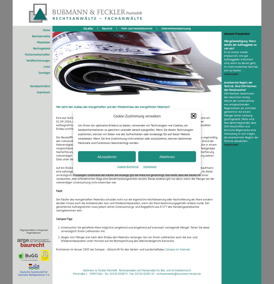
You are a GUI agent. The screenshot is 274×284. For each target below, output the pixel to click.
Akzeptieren (106, 156)
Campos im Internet (177, 249)
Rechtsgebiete (41, 48)
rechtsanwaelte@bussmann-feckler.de (178, 273)
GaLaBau (88, 28)
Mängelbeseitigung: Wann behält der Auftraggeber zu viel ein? (240, 44)
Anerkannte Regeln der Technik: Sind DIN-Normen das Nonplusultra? (240, 86)
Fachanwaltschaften (37, 54)
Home (46, 30)
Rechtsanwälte (41, 36)
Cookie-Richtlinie (127, 166)
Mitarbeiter (43, 42)
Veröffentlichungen (38, 60)
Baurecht (107, 28)
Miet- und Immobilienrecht (136, 28)
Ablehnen (167, 156)
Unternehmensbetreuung (176, 28)
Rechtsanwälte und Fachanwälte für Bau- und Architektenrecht (155, 270)
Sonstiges (44, 73)
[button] (193, 116)
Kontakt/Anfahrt (40, 86)
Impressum (150, 166)
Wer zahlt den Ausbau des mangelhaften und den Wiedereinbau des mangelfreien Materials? (113, 107)
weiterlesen (231, 74)
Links (46, 66)
